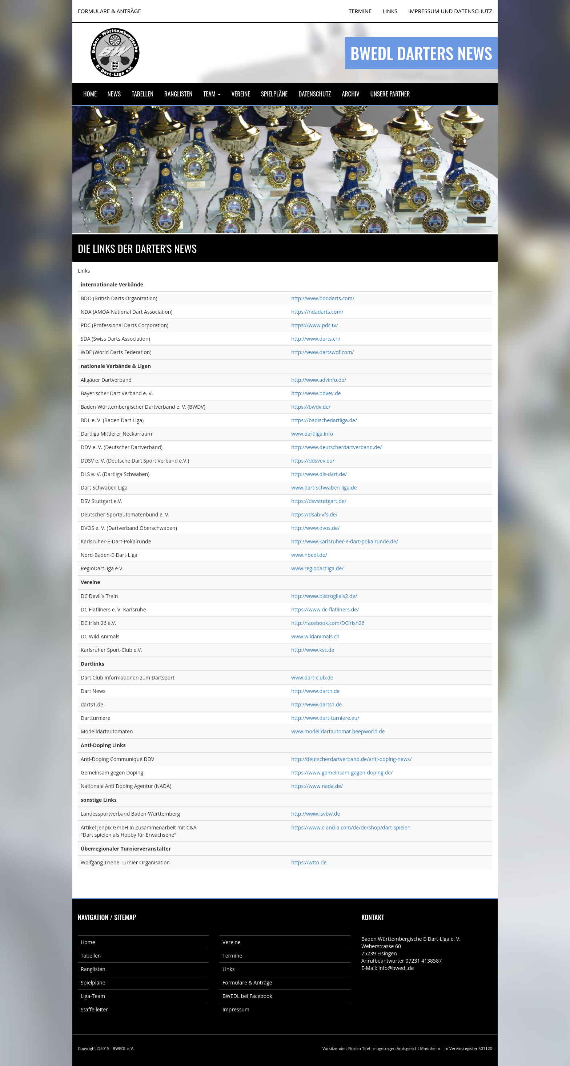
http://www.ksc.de (312, 649)
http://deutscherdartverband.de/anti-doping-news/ (351, 759)
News (114, 93)
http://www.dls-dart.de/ (319, 474)
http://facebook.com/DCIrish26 (327, 622)
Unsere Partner (390, 93)
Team (211, 93)
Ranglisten (178, 93)
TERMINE (360, 11)
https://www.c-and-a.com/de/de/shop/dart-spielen (350, 827)
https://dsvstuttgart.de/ (318, 501)
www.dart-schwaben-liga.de (324, 487)
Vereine (241, 93)
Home (90, 93)
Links (389, 11)
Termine (232, 955)
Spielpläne (274, 93)
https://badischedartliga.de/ (324, 420)
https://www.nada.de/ (317, 785)
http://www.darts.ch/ (315, 338)
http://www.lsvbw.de (315, 813)
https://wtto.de (308, 862)
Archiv (350, 93)
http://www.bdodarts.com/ (322, 298)
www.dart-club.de (312, 677)
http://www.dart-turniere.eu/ (325, 717)
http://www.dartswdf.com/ (322, 352)
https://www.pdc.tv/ (314, 325)
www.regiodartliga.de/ (317, 568)
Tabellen (142, 93)
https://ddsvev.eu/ (312, 460)
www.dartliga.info (312, 433)
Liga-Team (93, 995)
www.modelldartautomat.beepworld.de (338, 731)
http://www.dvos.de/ (315, 527)
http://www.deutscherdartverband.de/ (336, 447)
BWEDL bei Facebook (247, 995)
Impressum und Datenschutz (450, 11)
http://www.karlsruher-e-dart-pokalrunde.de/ (344, 541)
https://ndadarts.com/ (317, 311)
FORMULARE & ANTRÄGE (109, 11)
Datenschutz (314, 93)
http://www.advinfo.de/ (318, 379)
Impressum (235, 1009)
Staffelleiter (94, 1009)
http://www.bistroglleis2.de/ (324, 596)
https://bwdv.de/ (310, 406)
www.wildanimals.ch (315, 636)
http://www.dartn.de (315, 690)
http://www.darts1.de (316, 704)
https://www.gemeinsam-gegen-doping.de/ (342, 772)
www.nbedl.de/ (309, 554)
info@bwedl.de (396, 967)
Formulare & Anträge (247, 982)
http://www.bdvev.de (316, 393)
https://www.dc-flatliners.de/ (325, 609)
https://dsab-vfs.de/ (314, 514)
